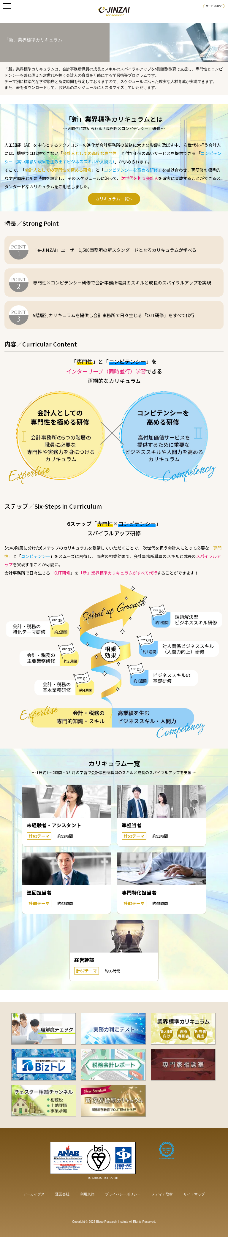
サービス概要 (214, 5)
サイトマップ (194, 1194)
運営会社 (62, 1194)
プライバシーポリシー (123, 1194)
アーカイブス (34, 1194)
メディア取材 (162, 1194)
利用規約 (87, 1194)
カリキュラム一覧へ (114, 199)
